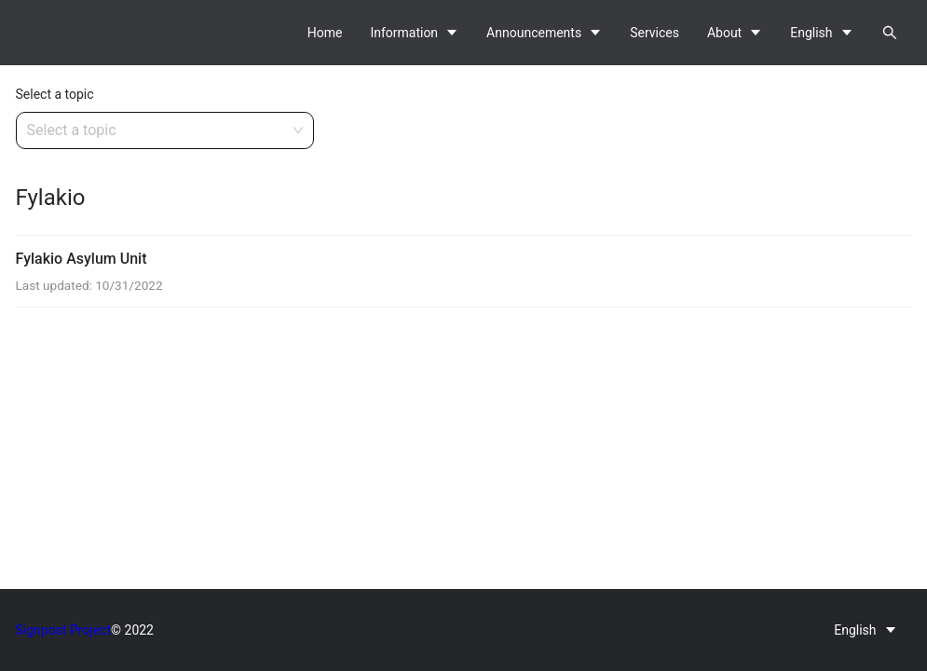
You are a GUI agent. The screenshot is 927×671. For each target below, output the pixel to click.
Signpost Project (64, 630)
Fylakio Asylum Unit (81, 258)
